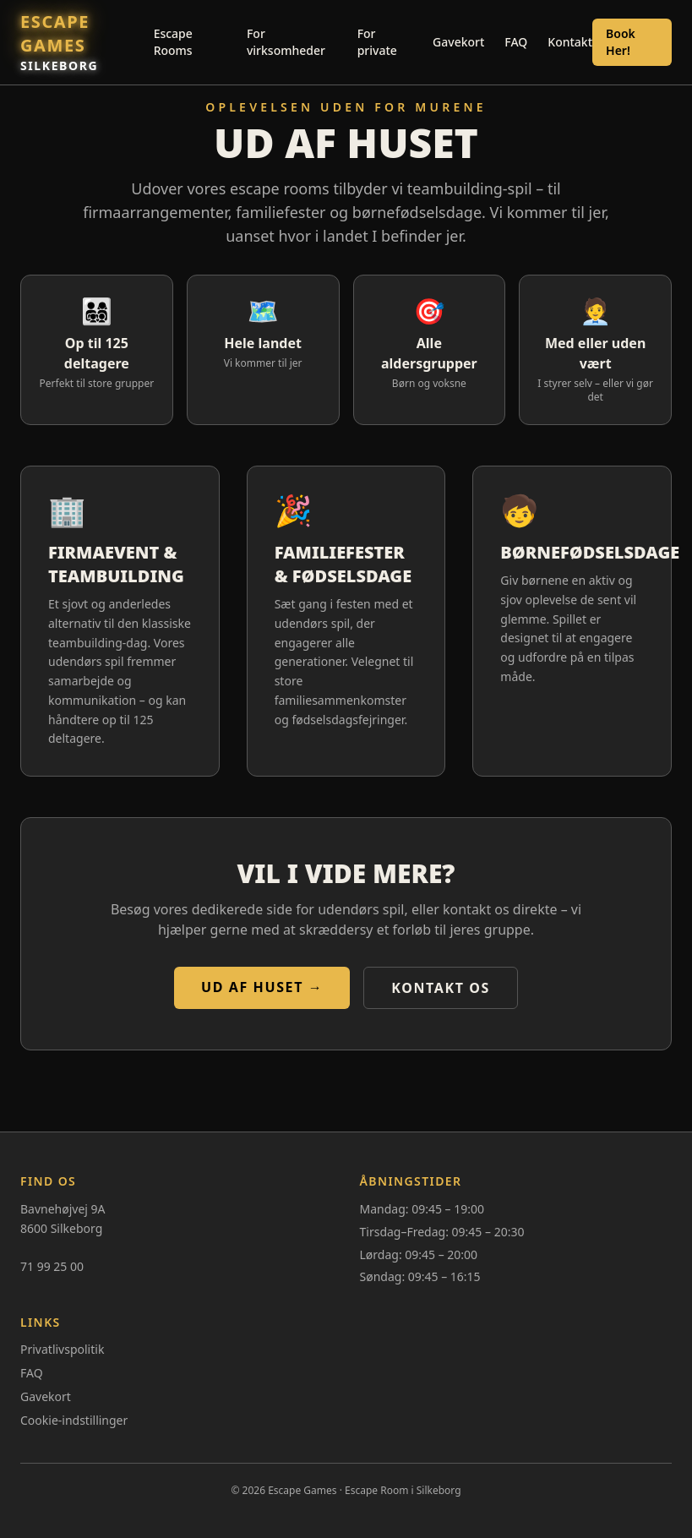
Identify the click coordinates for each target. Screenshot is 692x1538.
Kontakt (570, 42)
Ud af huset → (262, 987)
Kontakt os (440, 988)
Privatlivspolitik (62, 1349)
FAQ (515, 42)
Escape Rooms (173, 41)
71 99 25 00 (52, 1266)
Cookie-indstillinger (74, 1420)
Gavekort (458, 42)
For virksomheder (286, 41)
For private (377, 41)
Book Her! (620, 41)
